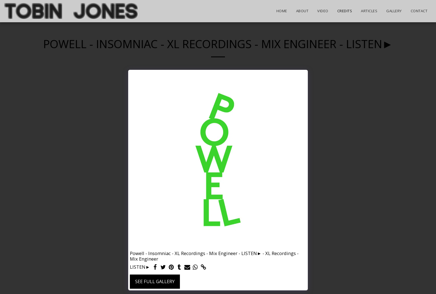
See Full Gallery (155, 281)
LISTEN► (140, 267)
